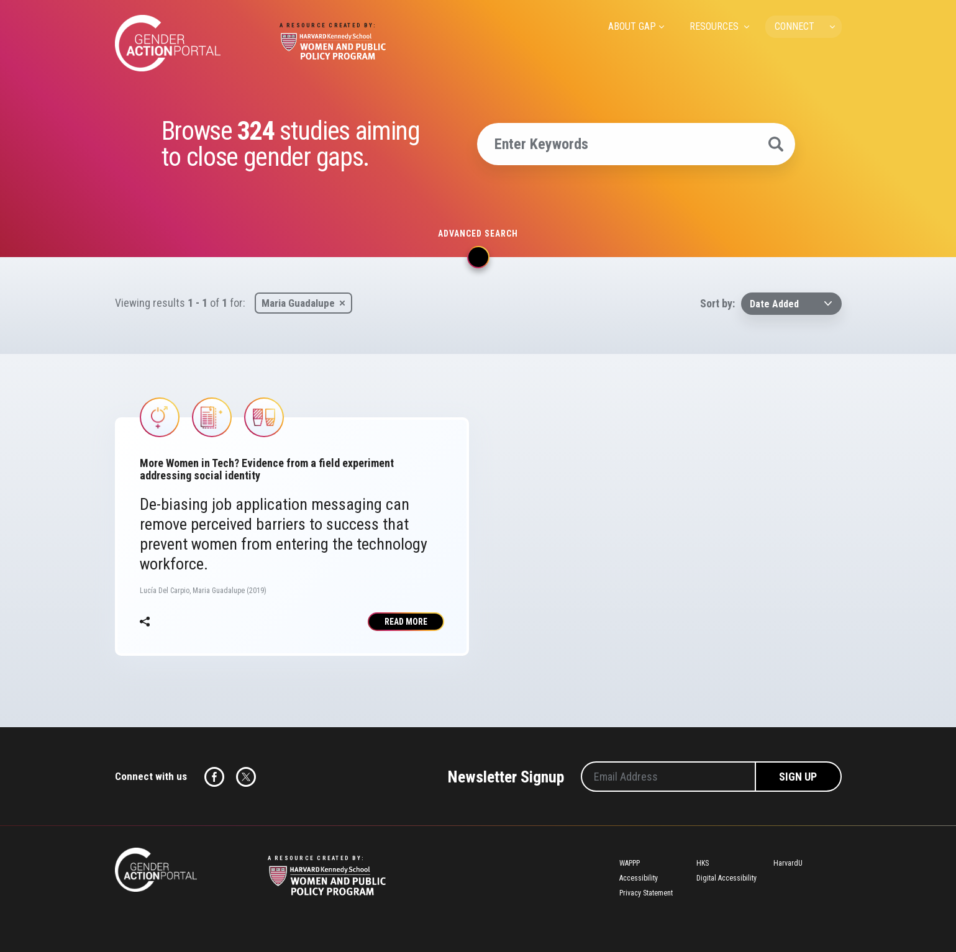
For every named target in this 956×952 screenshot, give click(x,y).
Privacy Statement (646, 893)
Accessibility (638, 878)
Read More (406, 622)
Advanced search (478, 233)
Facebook (214, 777)
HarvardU (788, 863)
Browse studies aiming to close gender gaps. (291, 144)
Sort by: (717, 303)
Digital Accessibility (726, 878)
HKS (702, 863)
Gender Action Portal (168, 43)
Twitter (246, 777)
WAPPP (629, 863)
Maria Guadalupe (298, 303)
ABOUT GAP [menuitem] (632, 26)
